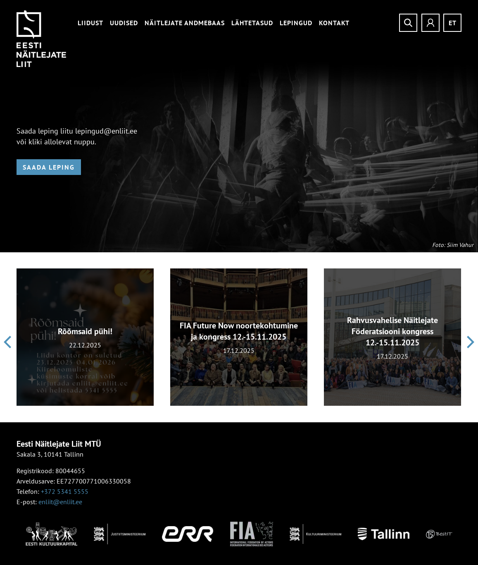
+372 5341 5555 (64, 491)
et (453, 23)
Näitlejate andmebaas (185, 23)
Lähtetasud (252, 23)
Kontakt (334, 23)
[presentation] (7, 342)
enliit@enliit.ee (60, 502)
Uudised (124, 23)
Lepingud (296, 23)
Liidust (90, 23)
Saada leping (49, 167)
